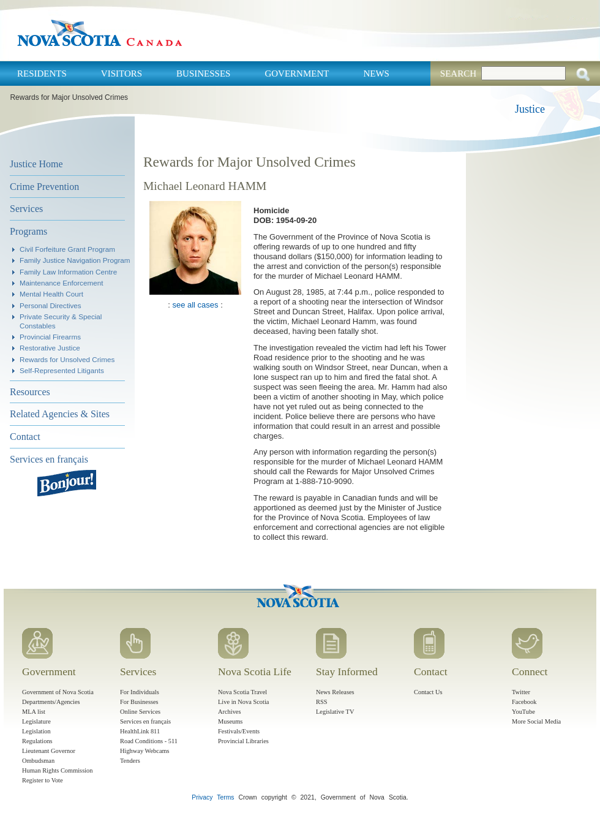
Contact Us (428, 692)
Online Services (140, 711)
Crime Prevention (44, 186)
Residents (42, 73)
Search (458, 73)
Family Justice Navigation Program (75, 260)
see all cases (195, 304)
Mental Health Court (51, 294)
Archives (229, 711)
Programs (28, 231)
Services (26, 208)
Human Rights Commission (57, 770)
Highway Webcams (145, 750)
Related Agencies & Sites (60, 414)
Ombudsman (38, 760)
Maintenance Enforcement (61, 283)
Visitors (121, 73)
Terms (225, 797)
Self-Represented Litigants (62, 370)
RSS (322, 701)
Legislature (36, 721)
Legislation (36, 731)
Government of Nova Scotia (58, 692)
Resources (30, 392)
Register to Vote (42, 780)
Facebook (524, 701)
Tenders (130, 760)
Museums (230, 721)
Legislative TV (335, 711)
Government (296, 73)
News (376, 73)
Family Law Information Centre (68, 272)
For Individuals (139, 692)
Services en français (49, 459)
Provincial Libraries (243, 741)
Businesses (203, 73)
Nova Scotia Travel (242, 692)
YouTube (523, 711)
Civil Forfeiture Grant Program (67, 249)
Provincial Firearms (50, 337)
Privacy (202, 797)
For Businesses (139, 701)
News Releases (335, 692)
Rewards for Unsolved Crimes (67, 359)
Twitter (521, 692)
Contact (25, 436)
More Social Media (536, 721)
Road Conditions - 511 (149, 741)
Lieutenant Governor (48, 750)
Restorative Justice (50, 348)
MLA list (33, 711)
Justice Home (36, 164)
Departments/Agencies (51, 701)
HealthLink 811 (140, 731)
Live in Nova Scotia (243, 701)
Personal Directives (50, 305)
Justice (530, 109)
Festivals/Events (239, 731)
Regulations (37, 741)
